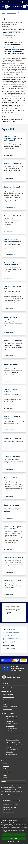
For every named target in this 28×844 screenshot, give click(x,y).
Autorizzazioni (9, 752)
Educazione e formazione (12, 740)
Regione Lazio (5, 2)
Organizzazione (15, 49)
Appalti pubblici (10, 726)
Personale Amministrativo (10, 706)
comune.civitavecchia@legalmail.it (12, 795)
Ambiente (8, 747)
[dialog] (14, 831)
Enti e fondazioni (7, 702)
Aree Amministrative (8, 697)
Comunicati (6, 766)
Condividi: (5, 117)
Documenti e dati (7, 709)
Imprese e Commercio (11, 723)
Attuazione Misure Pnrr (12, 754)
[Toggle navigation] (3, 6)
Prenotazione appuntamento (10, 805)
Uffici (4, 699)
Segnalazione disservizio (9, 807)
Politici (5, 704)
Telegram (5, 121)
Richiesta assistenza (8, 812)
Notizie (5, 763)
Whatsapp (18, 119)
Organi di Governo (8, 694)
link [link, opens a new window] (6, 831)
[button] (14, 841)
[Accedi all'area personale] (22, 2)
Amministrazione (11, 13)
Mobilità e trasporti (11, 731)
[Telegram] (11, 687)
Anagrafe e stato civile (11, 716)
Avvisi (4, 768)
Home (3, 13)
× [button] (26, 819)
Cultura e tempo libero (11, 719)
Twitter (11, 119)
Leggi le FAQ (6, 809)
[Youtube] (7, 687)
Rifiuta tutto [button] (14, 838)
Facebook (5, 119)
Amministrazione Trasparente (12, 48)
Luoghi (5, 775)
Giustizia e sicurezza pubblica (13, 742)
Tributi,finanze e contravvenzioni (14, 745)
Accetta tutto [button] (14, 835)
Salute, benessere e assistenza (14, 749)
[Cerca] (25, 7)
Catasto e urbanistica (11, 728)
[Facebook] (3, 687)
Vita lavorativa (9, 721)
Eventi (5, 777)
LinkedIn (12, 121)
